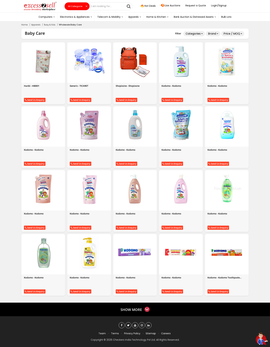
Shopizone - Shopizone (127, 85)
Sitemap (151, 333)
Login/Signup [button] (219, 5)
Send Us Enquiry (34, 99)
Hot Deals (148, 6)
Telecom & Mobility (110, 17)
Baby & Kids (49, 24)
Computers (47, 17)
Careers (166, 333)
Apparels (134, 17)
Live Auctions (170, 6)
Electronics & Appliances (76, 17)
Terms (115, 333)
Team (102, 333)
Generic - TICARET (79, 85)
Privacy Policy (132, 333)
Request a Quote (195, 5)
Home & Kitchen (157, 17)
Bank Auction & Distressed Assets (195, 17)
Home (24, 24)
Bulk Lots (226, 17)
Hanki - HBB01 (31, 85)
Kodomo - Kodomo (171, 85)
